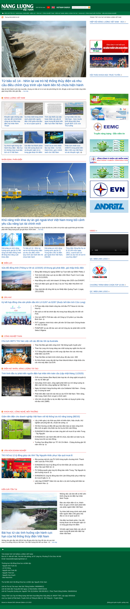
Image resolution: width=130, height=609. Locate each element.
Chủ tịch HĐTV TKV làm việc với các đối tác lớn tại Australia (30, 341)
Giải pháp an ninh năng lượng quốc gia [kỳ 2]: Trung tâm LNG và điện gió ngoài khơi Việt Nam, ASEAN (53, 252)
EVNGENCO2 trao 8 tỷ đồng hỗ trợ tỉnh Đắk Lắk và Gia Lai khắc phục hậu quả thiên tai (59, 466)
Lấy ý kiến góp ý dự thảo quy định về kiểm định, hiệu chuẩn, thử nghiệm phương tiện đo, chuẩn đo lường (59, 422)
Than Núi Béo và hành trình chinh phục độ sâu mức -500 (56, 357)
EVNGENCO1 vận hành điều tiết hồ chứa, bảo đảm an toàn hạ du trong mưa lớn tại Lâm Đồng (60, 438)
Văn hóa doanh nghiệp (109, 13)
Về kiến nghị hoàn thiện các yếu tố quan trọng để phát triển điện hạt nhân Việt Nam (73, 531)
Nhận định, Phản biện (22, 13)
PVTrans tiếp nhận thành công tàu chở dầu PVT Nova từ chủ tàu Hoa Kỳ (59, 307)
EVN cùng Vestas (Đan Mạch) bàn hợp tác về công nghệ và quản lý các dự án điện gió (60, 379)
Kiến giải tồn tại (10, 13)
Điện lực (33, 13)
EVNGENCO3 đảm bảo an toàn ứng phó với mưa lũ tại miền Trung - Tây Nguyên (60, 432)
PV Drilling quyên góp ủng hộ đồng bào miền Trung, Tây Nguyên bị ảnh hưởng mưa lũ (60, 471)
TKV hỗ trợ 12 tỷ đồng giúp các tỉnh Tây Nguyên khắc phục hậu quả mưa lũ (37, 455)
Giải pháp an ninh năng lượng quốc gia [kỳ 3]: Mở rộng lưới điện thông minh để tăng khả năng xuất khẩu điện (11, 252)
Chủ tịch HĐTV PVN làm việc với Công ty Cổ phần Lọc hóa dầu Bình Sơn (59, 318)
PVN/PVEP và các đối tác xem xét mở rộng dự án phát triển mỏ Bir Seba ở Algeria (60, 329)
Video (93, 231)
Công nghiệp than (48, 13)
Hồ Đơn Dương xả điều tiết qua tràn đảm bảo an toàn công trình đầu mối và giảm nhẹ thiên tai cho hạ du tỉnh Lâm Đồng (59, 427)
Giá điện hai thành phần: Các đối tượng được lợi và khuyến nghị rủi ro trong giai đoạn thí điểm (72, 522)
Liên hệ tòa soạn (40, 7)
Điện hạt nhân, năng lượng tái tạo (66, 13)
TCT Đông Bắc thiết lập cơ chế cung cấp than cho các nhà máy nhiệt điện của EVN (58, 353)
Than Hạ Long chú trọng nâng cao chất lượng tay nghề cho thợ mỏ (60, 348)
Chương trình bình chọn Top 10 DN (108, 285)
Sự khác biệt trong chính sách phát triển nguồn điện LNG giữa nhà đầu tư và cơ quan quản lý (73, 514)
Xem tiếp (25, 91)
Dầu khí (39, 13)
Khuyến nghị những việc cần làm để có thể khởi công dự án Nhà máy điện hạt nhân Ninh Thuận (13, 121)
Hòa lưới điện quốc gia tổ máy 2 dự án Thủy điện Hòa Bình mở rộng (59, 285)
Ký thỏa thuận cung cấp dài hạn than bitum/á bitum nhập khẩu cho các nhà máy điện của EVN (60, 361)
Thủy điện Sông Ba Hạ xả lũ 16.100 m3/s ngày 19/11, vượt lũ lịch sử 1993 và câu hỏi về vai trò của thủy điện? (75, 252)
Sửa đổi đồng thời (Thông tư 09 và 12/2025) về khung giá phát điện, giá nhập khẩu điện (43, 268)
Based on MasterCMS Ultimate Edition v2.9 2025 (16, 602)
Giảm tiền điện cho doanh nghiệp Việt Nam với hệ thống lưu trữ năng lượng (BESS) (41, 416)
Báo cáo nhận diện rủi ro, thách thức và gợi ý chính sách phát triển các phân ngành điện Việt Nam (73, 505)
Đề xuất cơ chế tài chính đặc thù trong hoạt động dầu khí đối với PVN (59, 313)
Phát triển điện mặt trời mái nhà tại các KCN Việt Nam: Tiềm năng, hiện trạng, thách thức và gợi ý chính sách (60, 395)
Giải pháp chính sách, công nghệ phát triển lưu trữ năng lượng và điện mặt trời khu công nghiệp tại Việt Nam (59, 384)
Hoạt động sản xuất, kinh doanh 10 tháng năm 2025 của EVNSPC (60, 280)
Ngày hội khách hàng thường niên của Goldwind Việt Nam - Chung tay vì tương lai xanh (60, 389)
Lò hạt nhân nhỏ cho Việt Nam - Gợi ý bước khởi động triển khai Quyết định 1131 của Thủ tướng (73, 121)
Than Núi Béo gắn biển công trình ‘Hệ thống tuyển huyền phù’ (58, 345)
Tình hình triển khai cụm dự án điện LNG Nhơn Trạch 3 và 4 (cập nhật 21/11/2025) (59, 276)
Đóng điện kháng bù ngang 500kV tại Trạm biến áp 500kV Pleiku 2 (60, 272)
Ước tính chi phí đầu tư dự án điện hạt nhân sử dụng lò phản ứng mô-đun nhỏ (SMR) (59, 400)
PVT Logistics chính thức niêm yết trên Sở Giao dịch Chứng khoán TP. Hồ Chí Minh (60, 324)
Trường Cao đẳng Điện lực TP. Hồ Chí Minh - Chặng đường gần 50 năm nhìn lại (60, 443)
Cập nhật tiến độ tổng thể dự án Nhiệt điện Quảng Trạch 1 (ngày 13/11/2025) (59, 290)
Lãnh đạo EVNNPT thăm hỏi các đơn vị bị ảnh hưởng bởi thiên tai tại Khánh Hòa (59, 482)
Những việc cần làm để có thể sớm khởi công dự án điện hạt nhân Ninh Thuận (73, 496)
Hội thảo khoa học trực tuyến (106, 75)
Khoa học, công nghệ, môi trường (90, 13)
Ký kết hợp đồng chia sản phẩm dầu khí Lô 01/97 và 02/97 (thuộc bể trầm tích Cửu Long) (43, 302)
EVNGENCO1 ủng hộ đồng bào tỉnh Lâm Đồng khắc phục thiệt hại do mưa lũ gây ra (60, 477)
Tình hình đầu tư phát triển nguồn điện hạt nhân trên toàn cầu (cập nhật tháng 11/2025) (43, 373)
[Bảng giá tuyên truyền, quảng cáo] (117, 602)
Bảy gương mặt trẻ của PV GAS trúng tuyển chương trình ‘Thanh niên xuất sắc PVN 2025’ (59, 460)
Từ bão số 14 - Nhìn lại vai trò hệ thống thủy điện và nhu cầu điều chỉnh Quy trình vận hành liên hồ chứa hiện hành (33, 252)
